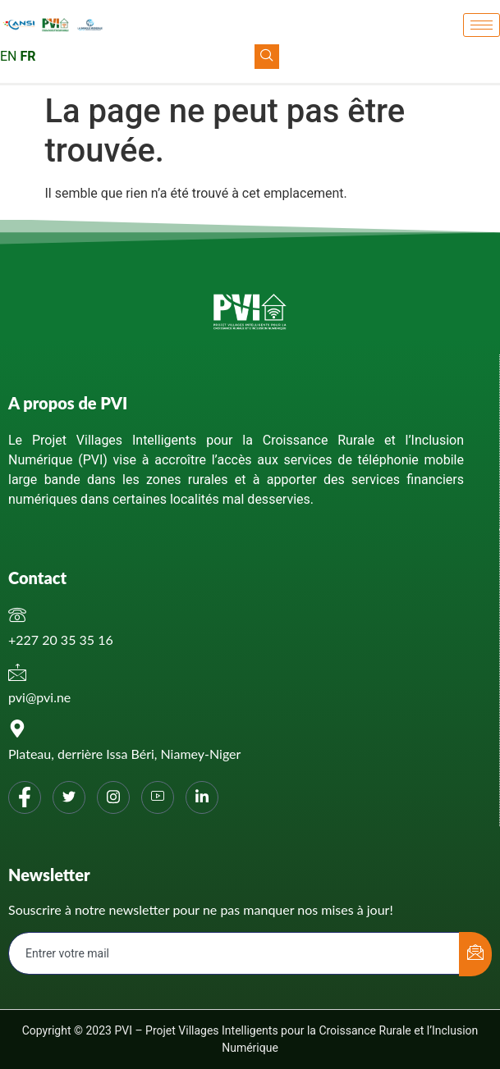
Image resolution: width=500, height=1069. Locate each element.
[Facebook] (24, 797)
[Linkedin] (202, 797)
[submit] (475, 954)
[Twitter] (69, 797)
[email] (234, 953)
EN (8, 56)
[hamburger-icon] (481, 25)
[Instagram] (113, 797)
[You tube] (157, 797)
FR (27, 56)
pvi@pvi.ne (39, 697)
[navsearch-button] (267, 56)
